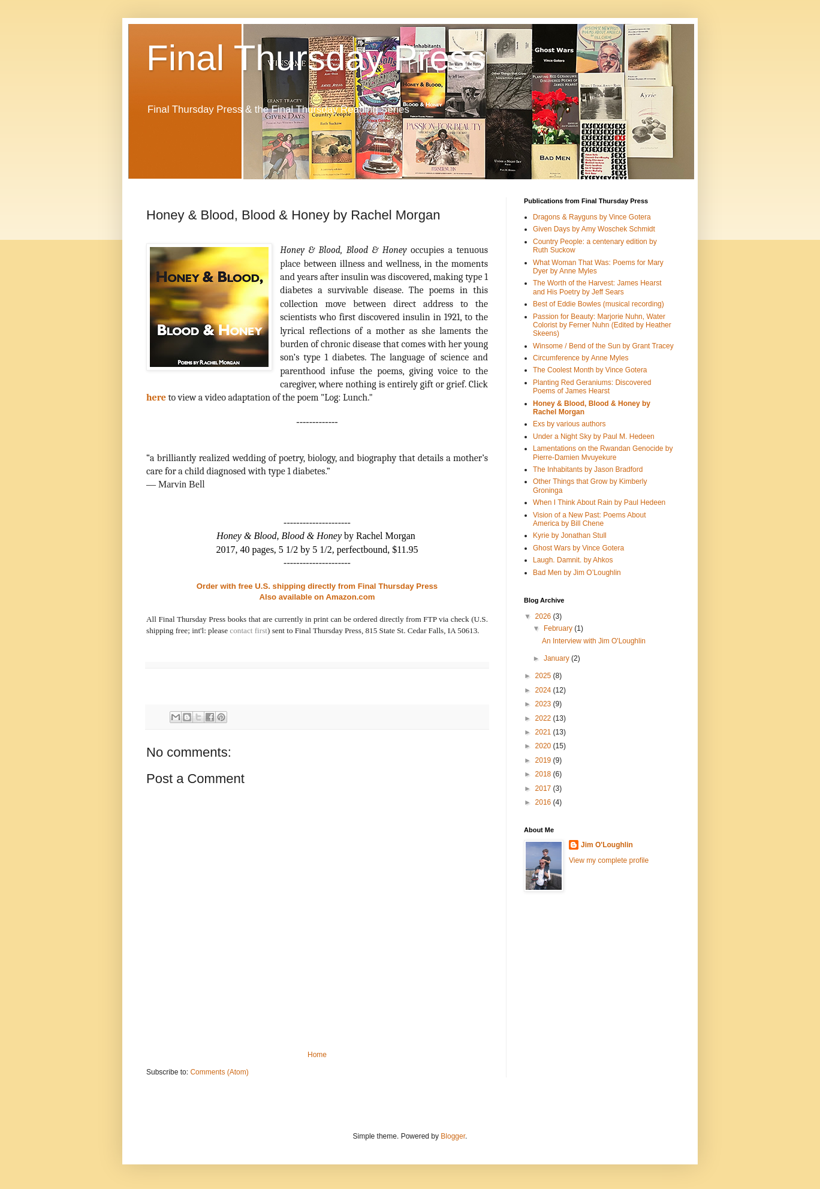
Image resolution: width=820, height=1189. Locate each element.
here (156, 397)
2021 (544, 732)
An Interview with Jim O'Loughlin (594, 641)
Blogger (453, 1136)
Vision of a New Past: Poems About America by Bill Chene (589, 519)
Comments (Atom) (219, 1072)
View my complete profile (609, 860)
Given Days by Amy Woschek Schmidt (594, 229)
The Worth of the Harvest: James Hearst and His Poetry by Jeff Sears (597, 287)
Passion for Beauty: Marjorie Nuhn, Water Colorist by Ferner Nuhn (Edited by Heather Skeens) (602, 325)
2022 (544, 718)
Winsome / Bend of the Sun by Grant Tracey (603, 346)
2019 (544, 760)
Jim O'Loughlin (607, 845)
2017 (544, 788)
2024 (544, 690)
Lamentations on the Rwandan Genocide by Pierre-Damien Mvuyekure (603, 452)
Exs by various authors (569, 424)
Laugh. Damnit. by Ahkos (573, 560)
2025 (544, 676)
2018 (544, 774)
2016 (544, 802)
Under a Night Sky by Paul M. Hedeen (594, 436)
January (557, 658)
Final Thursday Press (316, 58)
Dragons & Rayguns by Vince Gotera (592, 217)
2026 (544, 616)
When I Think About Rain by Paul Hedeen (599, 502)
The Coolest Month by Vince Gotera (590, 370)
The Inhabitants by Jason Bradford (588, 469)
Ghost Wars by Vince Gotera (578, 548)
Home (317, 1054)
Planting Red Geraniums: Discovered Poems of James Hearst (592, 386)
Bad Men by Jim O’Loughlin (577, 572)
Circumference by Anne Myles (580, 358)
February (559, 628)
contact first (248, 630)
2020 (544, 746)
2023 (544, 704)
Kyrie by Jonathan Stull (570, 535)
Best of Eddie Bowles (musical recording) (598, 304)
